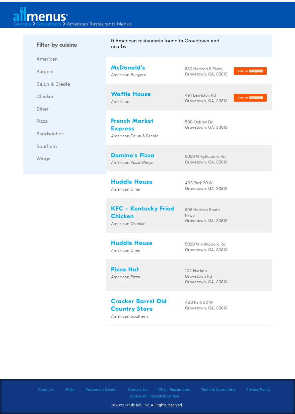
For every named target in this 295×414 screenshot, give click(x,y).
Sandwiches (50, 133)
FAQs (69, 389)
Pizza (42, 120)
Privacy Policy (258, 389)
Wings (43, 158)
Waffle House (131, 94)
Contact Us (137, 389)
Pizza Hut (125, 269)
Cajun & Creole (53, 83)
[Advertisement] (73, 278)
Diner (42, 108)
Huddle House (131, 181)
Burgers (44, 71)
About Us (46, 389)
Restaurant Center (101, 389)
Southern (46, 146)
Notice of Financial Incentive (154, 395)
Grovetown (48, 23)
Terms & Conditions (218, 389)
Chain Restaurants (174, 389)
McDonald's (128, 67)
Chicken (45, 96)
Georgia (22, 23)
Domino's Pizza (133, 155)
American (47, 58)
